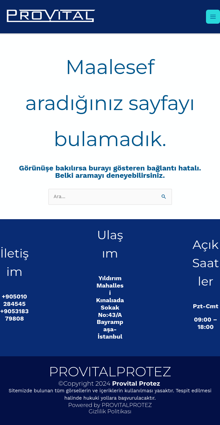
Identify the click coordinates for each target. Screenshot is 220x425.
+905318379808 (14, 315)
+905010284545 (14, 300)
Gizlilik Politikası (109, 411)
